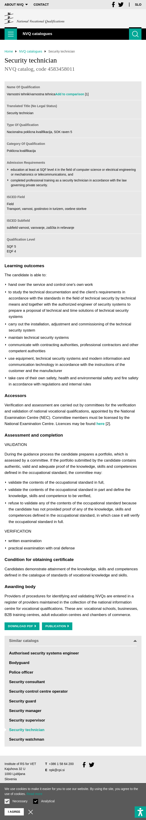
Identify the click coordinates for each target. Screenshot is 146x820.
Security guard (22, 701)
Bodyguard (19, 663)
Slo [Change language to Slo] (138, 4)
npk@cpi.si (57, 770)
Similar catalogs (73, 641)
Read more (34, 794)
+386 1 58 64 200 (61, 764)
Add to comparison (69, 94)
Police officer (21, 672)
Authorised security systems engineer (44, 653)
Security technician (26, 730)
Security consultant (27, 682)
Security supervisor (27, 720)
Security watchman (26, 739)
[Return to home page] (35, 18)
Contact (41, 4)
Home (9, 51)
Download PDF (22, 626)
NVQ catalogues (30, 51)
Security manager (25, 711)
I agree (14, 811)
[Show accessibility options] (140, 812)
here (100, 424)
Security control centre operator (38, 691)
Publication (57, 626)
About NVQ (16, 4)
